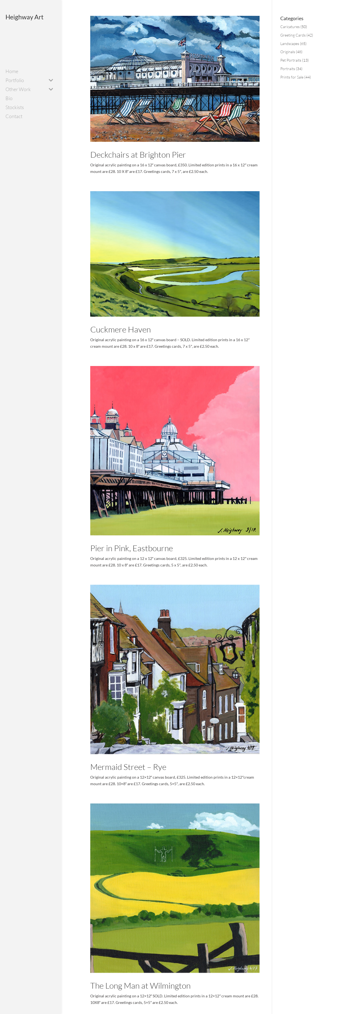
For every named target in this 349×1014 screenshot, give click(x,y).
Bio (9, 98)
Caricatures (290, 26)
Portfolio (14, 80)
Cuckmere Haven (120, 329)
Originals (287, 51)
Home (11, 71)
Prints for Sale (291, 77)
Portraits (287, 68)
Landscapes (289, 43)
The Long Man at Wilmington (140, 985)
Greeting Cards (293, 35)
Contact (13, 116)
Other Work (18, 89)
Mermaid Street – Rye (128, 767)
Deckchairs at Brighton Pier (138, 154)
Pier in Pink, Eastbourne (131, 548)
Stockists (14, 107)
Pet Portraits (290, 60)
